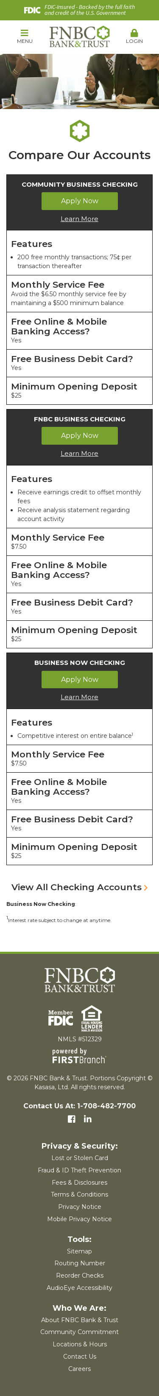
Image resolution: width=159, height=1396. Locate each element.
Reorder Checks (79, 1275)
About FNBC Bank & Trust (79, 1320)
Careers (79, 1369)
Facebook (71, 1119)
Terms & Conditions (79, 1194)
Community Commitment (79, 1332)
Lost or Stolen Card (79, 1158)
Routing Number (79, 1263)
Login (134, 36)
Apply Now (79, 201)
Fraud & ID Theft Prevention (79, 1170)
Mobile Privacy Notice (79, 1219)
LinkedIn (88, 1119)
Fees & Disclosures (79, 1182)
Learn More (79, 219)
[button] (24, 36)
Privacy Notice (79, 1207)
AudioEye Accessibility (79, 1288)
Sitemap (79, 1251)
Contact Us (79, 1356)
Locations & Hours (80, 1344)
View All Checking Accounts (76, 887)
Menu (24, 36)
